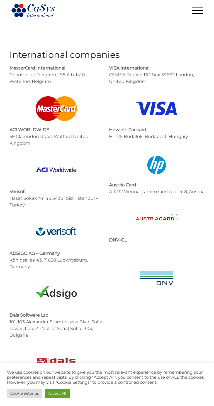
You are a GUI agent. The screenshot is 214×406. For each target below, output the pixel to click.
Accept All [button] (57, 393)
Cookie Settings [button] (24, 393)
